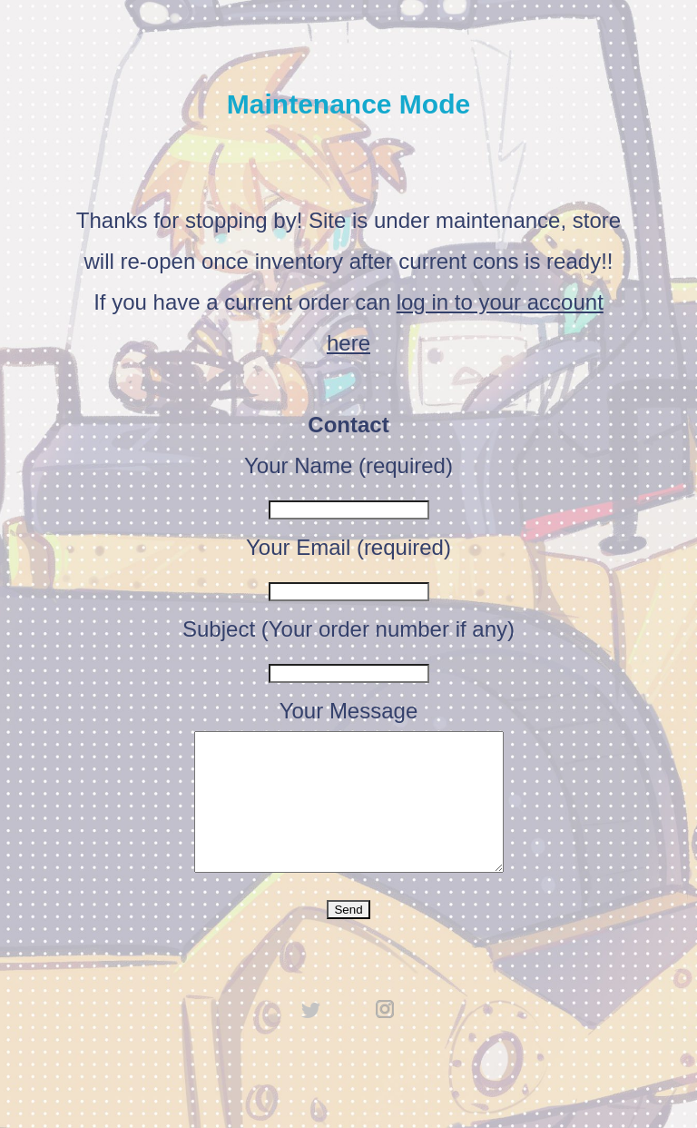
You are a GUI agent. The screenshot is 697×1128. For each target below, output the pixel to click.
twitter (311, 1036)
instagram (386, 1036)
